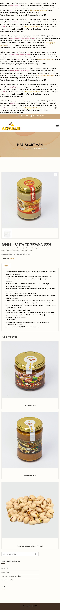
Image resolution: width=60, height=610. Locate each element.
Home (15, 148)
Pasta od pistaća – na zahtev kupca (30, 546)
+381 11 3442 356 (22, 116)
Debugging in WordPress (38, 10)
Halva (3, 568)
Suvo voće (4, 580)
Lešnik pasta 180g (30, 406)
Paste (21, 148)
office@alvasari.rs (37, 116)
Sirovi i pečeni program (9, 576)
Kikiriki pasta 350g (30, 476)
